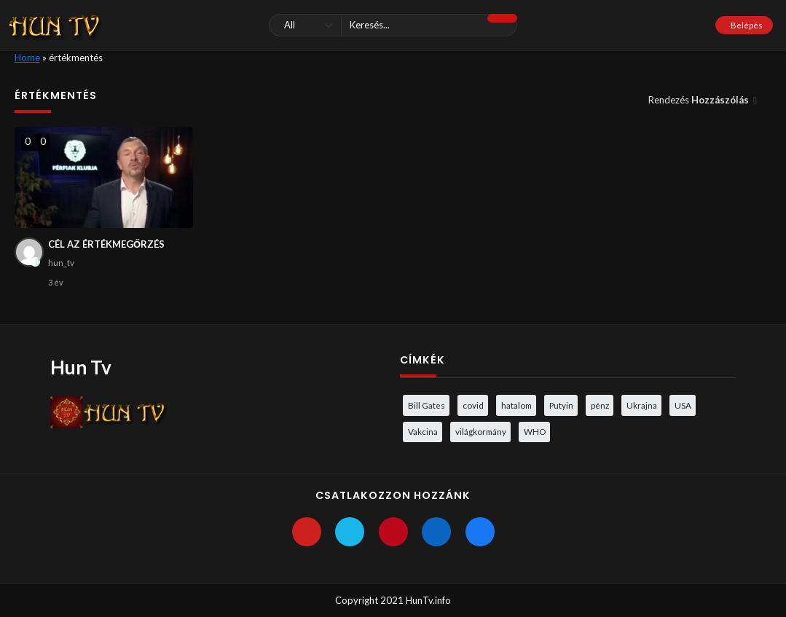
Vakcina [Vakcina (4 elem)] (423, 431)
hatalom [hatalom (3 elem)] (516, 405)
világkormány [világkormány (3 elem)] (480, 431)
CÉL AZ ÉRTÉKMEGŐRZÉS (106, 244)
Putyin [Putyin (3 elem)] (561, 405)
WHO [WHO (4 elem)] (535, 431)
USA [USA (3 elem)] (683, 405)
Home (27, 57)
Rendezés (699, 100)
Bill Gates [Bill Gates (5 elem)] (426, 405)
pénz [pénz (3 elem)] (600, 405)
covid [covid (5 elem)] (473, 405)
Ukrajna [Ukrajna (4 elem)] (641, 405)
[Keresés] (392, 25)
